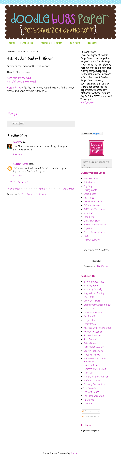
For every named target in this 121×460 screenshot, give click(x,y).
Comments (89, 416)
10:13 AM (17, 175)
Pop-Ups (88, 228)
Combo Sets (90, 194)
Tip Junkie (89, 400)
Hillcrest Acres (20, 164)
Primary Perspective (94, 384)
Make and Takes (92, 365)
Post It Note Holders (94, 232)
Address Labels (92, 178)
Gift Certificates (92, 205)
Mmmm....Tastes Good (95, 369)
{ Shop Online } (27, 43)
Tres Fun (88, 403)
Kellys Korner (91, 343)
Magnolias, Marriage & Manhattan (95, 360)
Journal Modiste (92, 335)
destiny (16, 142)
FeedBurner (103, 266)
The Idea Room (91, 392)
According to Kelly (93, 289)
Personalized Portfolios (96, 224)
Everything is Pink (93, 312)
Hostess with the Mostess (97, 328)
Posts (86, 411)
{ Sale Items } (75, 43)
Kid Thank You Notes (94, 209)
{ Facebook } (92, 43)
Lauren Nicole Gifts (93, 351)
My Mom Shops (92, 380)
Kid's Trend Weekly (93, 347)
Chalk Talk (89, 297)
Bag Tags (88, 186)
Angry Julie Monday (94, 293)
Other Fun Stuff (92, 221)
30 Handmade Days (94, 282)
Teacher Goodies (92, 240)
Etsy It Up (89, 308)
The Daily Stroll (91, 388)
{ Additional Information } (51, 43)
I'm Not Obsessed (93, 332)
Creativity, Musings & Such (97, 305)
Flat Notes (89, 198)
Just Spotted (90, 339)
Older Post (68, 189)
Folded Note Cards (93, 201)
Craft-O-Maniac (92, 301)
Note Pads (89, 213)
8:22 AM (17, 154)
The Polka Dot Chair (94, 396)
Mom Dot (88, 373)
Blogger (74, 453)
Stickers (88, 236)
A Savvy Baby (91, 285)
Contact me (14, 88)
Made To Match (92, 355)
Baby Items (89, 182)
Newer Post (14, 189)
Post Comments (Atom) (34, 194)
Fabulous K (89, 316)
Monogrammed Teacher (96, 376)
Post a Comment (19, 182)
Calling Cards (90, 190)
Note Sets (89, 217)
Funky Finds (90, 324)
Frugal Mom (90, 320)
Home (42, 189)
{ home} (11, 43)
